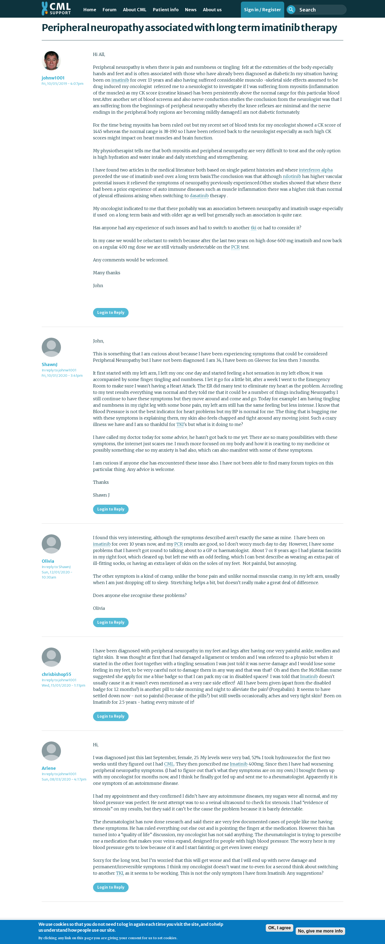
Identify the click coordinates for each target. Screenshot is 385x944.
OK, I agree (279, 930)
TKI (180, 424)
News (191, 9)
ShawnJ (49, 364)
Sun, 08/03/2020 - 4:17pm (64, 779)
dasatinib (199, 195)
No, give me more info (320, 933)
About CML (135, 9)
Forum (110, 9)
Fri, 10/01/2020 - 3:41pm (62, 375)
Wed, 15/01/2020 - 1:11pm (63, 685)
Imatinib (309, 676)
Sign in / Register (262, 9)
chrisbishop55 (56, 674)
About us (212, 9)
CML (169, 764)
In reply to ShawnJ (56, 567)
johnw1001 (53, 78)
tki (253, 227)
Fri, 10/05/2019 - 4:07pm (62, 83)
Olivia (48, 561)
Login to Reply (110, 312)
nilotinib (292, 176)
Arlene (49, 768)
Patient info (166, 9)
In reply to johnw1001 (59, 370)
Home (89, 9)
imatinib (120, 80)
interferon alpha (316, 170)
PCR (235, 247)
